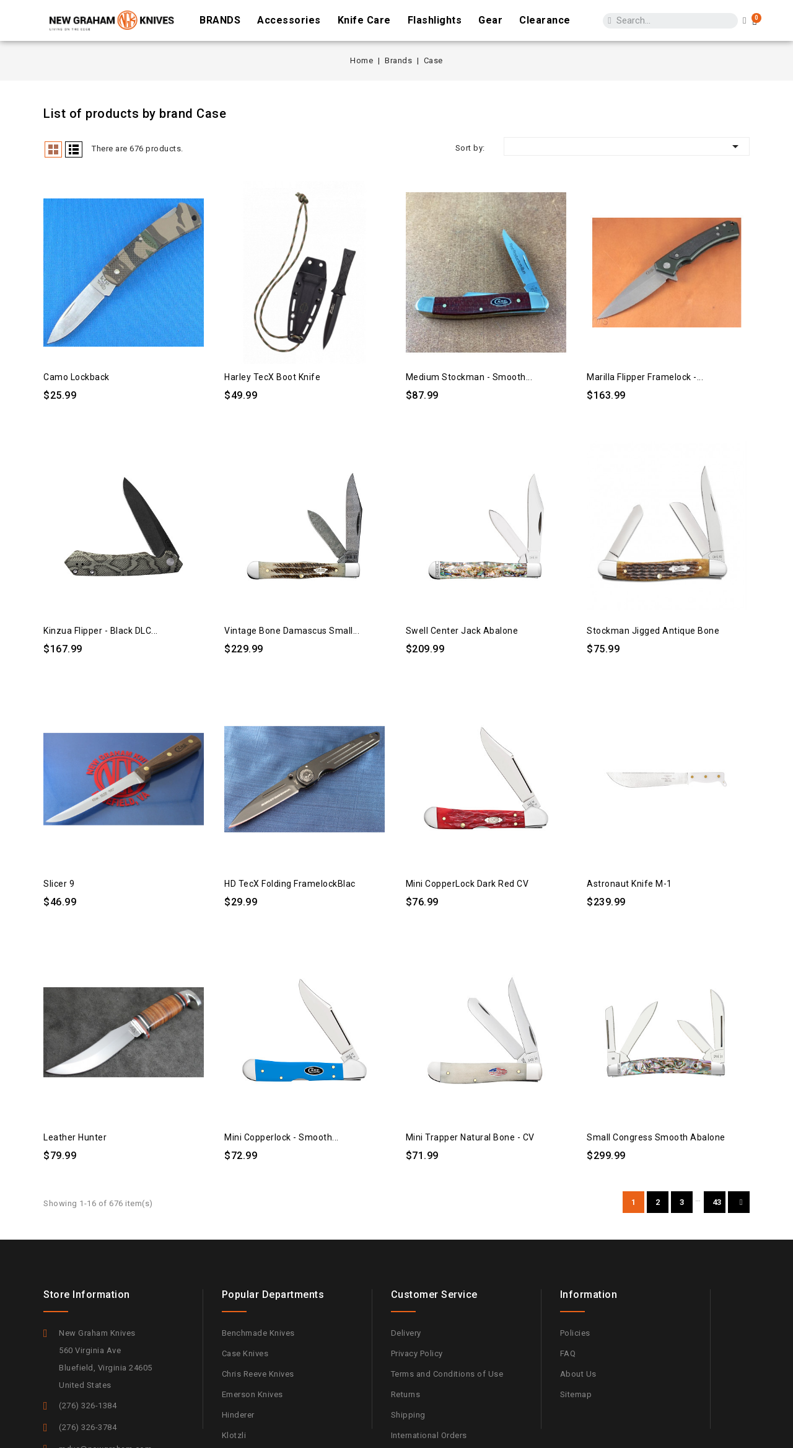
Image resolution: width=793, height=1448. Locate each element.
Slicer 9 (58, 884)
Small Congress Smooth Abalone (656, 1137)
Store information (86, 1294)
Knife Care (364, 20)
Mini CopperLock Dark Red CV (467, 884)
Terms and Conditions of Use (447, 1374)
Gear (490, 20)
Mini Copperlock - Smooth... (281, 1137)
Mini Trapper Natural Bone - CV (470, 1137)
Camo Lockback (76, 377)
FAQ (568, 1353)
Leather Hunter (75, 1137)
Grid (53, 149)
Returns (406, 1394)
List (74, 149)
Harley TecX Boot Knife (272, 377)
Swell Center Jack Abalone (462, 631)
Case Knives (245, 1353)
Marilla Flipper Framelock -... (645, 377)
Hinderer (238, 1414)
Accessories (289, 20)
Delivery (406, 1333)
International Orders (429, 1435)
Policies (575, 1333)
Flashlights (435, 20)
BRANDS (219, 20)
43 (717, 1202)
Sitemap (576, 1394)
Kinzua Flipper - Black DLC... (100, 631)
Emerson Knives (252, 1394)
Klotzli (234, 1435)
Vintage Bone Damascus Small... (291, 631)
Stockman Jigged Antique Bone (653, 631)
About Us (578, 1374)
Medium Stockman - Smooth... (469, 377)
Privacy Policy (417, 1353)
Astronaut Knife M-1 (629, 884)
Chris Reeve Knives (258, 1374)
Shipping (408, 1414)
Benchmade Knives (258, 1333)
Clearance (545, 20)
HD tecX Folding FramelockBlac (290, 884)
